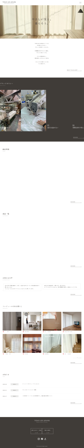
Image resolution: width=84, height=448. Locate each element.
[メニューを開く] (80, 2)
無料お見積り (48, 430)
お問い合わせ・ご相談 (36, 430)
